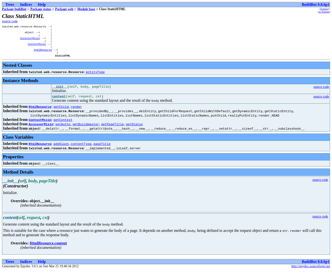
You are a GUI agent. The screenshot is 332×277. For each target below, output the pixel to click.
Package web (64, 9)
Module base (86, 9)
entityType (95, 77)
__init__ (59, 92)
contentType (81, 150)
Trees (9, 4)
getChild (61, 113)
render (76, 113)
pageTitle (102, 150)
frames (324, 8)
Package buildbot (14, 9)
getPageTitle (112, 131)
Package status (40, 9)
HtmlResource (43, 54)
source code (10, 21)
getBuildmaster (86, 131)
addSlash (61, 150)
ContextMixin (37, 47)
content (58, 103)
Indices (26, 4)
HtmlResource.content (48, 250)
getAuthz (62, 131)
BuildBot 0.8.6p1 (316, 4)
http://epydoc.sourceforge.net (310, 273)
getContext (63, 126)
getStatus (134, 131)
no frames (323, 11)
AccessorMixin (30, 40)
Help (42, 4)
